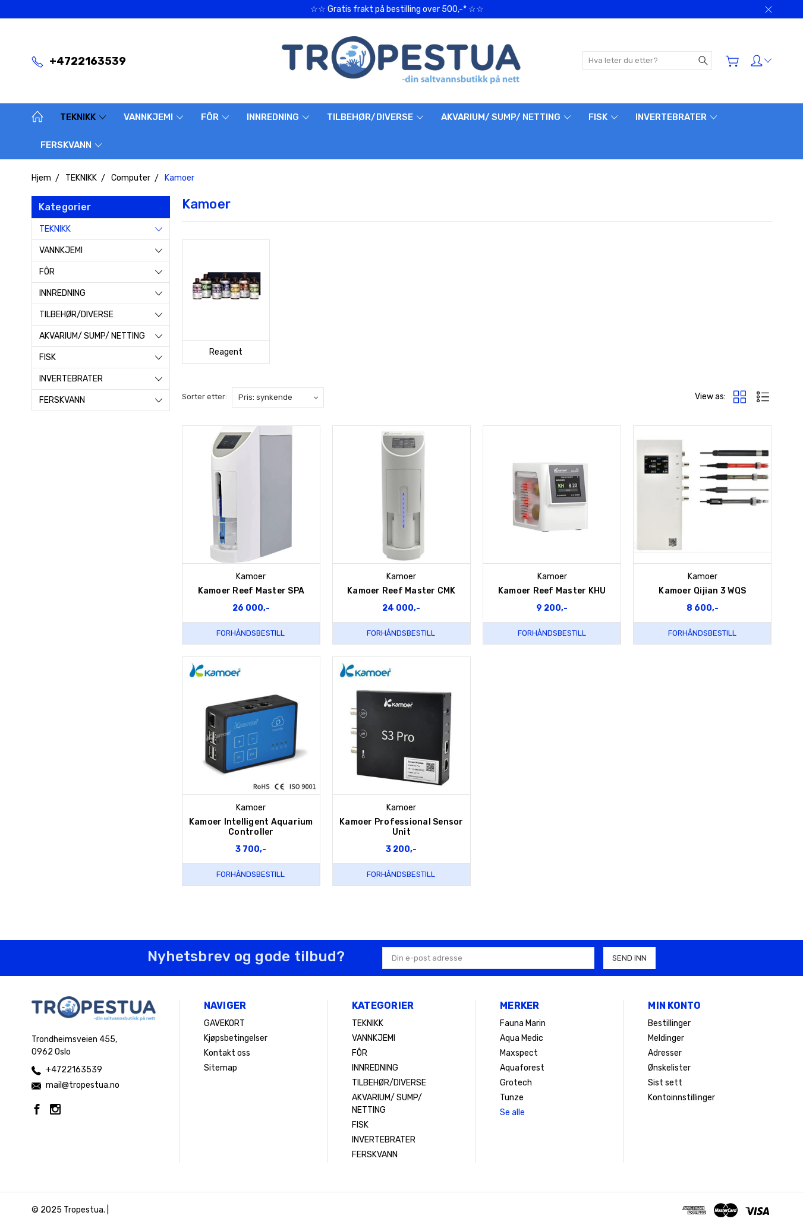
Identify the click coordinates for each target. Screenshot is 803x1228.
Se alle (512, 1112)
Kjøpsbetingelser (235, 1038)
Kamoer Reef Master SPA (251, 591)
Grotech (516, 1083)
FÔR (215, 117)
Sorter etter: (204, 396)
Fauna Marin (523, 1023)
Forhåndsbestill (250, 633)
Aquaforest (522, 1068)
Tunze (512, 1098)
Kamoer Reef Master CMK (401, 591)
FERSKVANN (71, 145)
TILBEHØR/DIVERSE (375, 117)
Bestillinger (669, 1023)
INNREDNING (278, 117)
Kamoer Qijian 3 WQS (702, 591)
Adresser (665, 1053)
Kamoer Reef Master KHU (552, 591)
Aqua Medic (521, 1038)
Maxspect (519, 1053)
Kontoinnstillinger (681, 1098)
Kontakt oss (227, 1053)
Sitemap (220, 1068)
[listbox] (278, 397)
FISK (603, 117)
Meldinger (666, 1038)
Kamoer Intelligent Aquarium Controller (251, 827)
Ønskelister (669, 1068)
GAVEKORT (224, 1023)
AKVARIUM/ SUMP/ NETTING (506, 117)
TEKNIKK (83, 117)
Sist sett (665, 1083)
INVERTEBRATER (676, 117)
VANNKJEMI (153, 117)
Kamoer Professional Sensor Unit (401, 827)
